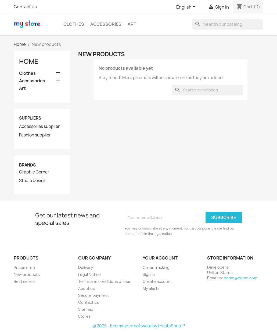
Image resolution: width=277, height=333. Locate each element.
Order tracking (156, 267)
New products (27, 274)
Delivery (85, 267)
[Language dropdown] (186, 7)
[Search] (227, 24)
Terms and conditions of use (104, 281)
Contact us (25, 7)
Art (132, 24)
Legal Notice (89, 274)
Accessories (105, 24)
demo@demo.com (240, 277)
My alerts (151, 288)
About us (86, 288)
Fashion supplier (35, 135)
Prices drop (24, 267)
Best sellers (24, 281)
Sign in (149, 274)
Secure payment (93, 295)
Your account (160, 258)
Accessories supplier (39, 126)
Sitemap (85, 309)
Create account (157, 281)
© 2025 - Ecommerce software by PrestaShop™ (138, 326)
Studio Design (32, 180)
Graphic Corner (34, 172)
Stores (84, 316)
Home (28, 61)
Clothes (73, 24)
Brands (27, 165)
